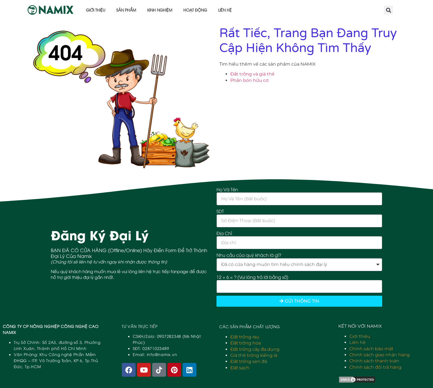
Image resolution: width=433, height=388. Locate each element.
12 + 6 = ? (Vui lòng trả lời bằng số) (252, 277)
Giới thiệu (95, 9)
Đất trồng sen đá (248, 361)
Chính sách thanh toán (374, 360)
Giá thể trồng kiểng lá (253, 355)
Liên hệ (225, 9)
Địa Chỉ (224, 233)
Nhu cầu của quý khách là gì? (248, 255)
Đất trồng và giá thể (252, 74)
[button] (388, 10)
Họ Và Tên (227, 189)
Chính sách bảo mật (371, 348)
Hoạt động (195, 9)
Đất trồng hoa (245, 343)
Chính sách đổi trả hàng (375, 367)
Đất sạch (239, 367)
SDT (220, 211)
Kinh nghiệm (159, 9)
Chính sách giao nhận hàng (379, 354)
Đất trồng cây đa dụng (254, 349)
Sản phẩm (126, 9)
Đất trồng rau (244, 337)
